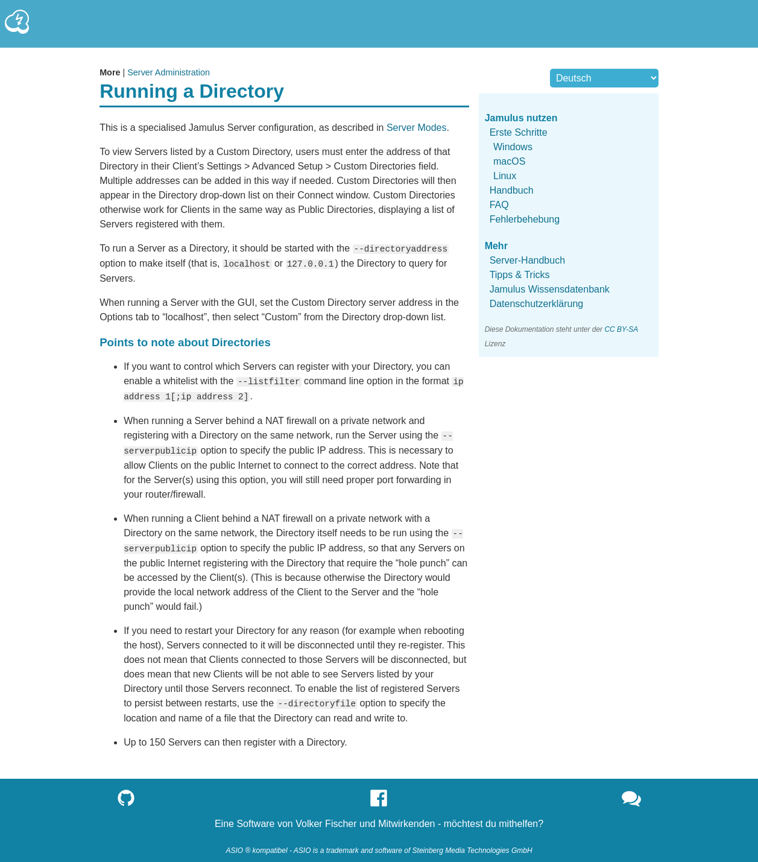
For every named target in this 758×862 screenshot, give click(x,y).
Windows (512, 147)
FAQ (499, 205)
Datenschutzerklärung (537, 304)
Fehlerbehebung (525, 219)
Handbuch (512, 190)
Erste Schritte (519, 132)
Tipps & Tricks (520, 275)
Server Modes (417, 127)
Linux (504, 176)
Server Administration (168, 72)
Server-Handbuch (527, 260)
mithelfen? (521, 818)
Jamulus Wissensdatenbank (550, 289)
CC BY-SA (620, 329)
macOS (509, 161)
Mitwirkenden (406, 818)
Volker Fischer (325, 818)
